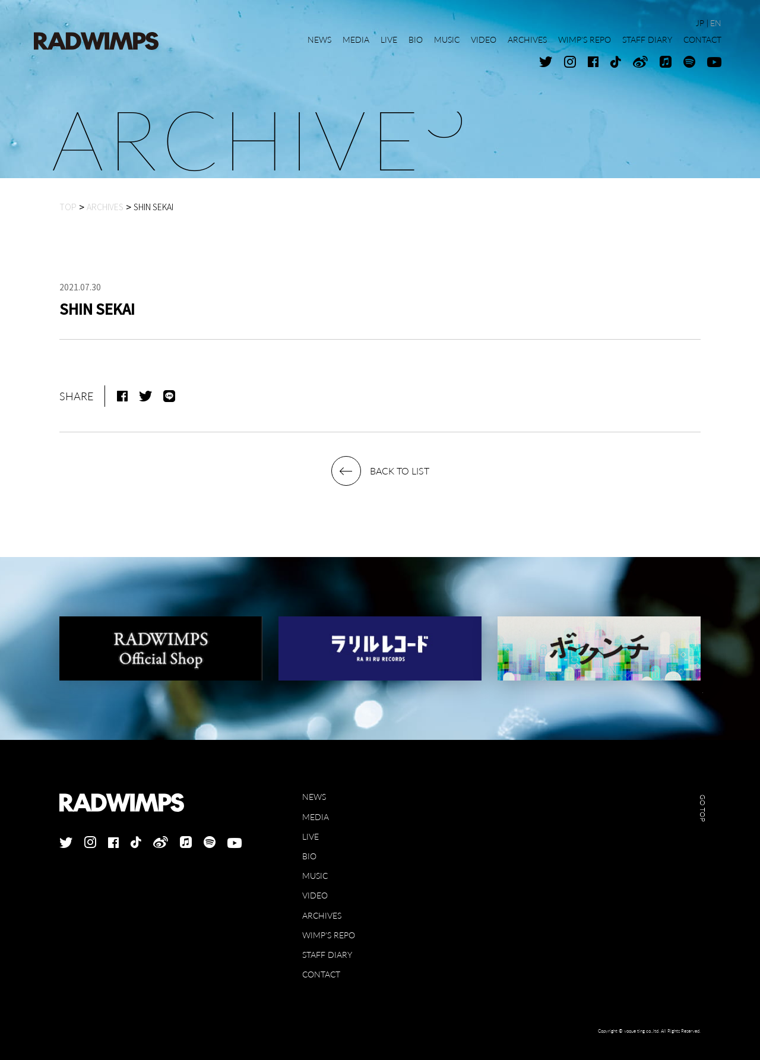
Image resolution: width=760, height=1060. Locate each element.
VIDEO (315, 895)
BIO (309, 856)
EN (715, 23)
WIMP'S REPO (328, 935)
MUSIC (315, 875)
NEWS (314, 796)
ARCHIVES (321, 915)
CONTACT (321, 974)
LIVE (310, 836)
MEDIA (315, 817)
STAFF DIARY (327, 954)
